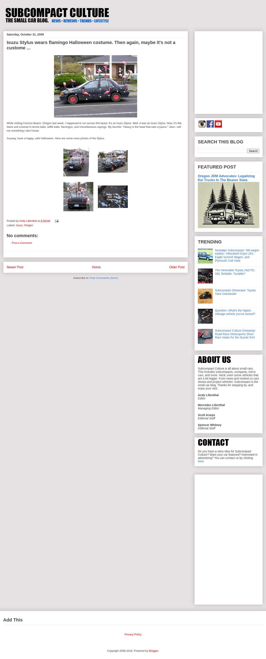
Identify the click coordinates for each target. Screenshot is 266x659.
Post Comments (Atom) (104, 277)
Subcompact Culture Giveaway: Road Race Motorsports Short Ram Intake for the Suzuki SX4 (235, 334)
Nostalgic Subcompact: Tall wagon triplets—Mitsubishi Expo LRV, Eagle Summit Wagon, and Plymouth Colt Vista (237, 255)
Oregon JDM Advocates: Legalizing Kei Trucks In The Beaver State (226, 178)
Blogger (153, 650)
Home (96, 267)
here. (201, 461)
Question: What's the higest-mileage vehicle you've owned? (235, 312)
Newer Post (15, 267)
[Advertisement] (39, 72)
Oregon (28, 225)
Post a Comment (22, 242)
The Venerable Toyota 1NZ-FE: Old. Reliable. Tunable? (235, 271)
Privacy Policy (133, 634)
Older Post (177, 267)
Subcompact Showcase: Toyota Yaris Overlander (235, 292)
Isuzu (19, 225)
